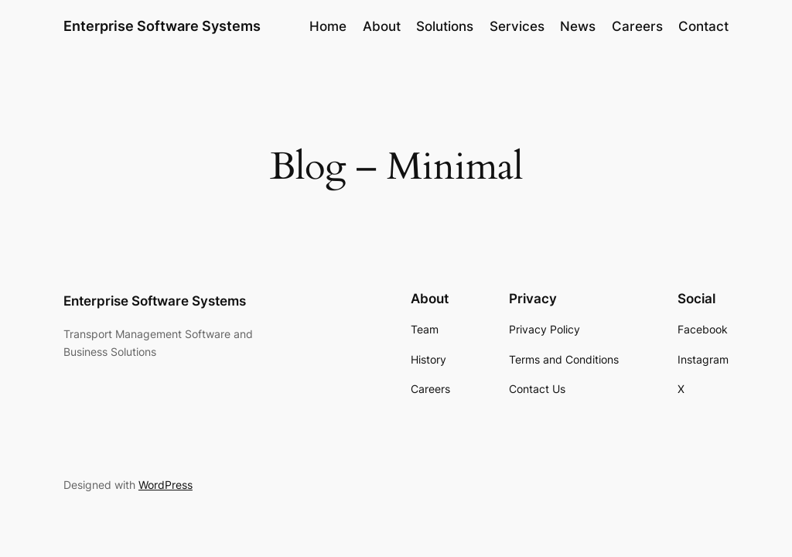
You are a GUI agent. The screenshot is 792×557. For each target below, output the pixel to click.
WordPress (165, 484)
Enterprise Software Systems (162, 26)
